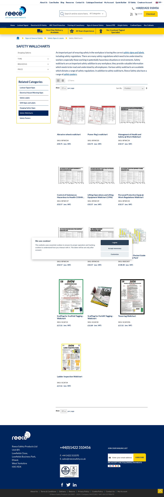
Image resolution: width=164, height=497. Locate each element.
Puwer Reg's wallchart (98, 134)
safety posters (70, 74)
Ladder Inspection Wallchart (69, 376)
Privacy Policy (83, 491)
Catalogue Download (94, 2)
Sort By (119, 88)
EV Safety (132, 2)
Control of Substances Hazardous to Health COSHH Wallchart (70, 196)
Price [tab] (20, 69)
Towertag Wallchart (127, 316)
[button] (159, 2)
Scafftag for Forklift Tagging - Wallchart (100, 317)
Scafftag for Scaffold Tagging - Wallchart (70, 317)
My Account (109, 2)
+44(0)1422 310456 (147, 7)
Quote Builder (121, 2)
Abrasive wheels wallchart (69, 134)
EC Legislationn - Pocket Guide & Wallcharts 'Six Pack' (131, 256)
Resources (70, 2)
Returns (72, 491)
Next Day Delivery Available (54, 31)
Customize (115, 254)
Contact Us (80, 2)
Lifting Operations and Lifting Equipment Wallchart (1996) (100, 196)
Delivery (62, 491)
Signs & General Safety (34, 38)
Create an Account (144, 2)
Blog (62, 2)
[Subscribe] (139, 457)
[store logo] (15, 12)
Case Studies (54, 2)
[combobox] (82, 14)
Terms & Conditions (48, 491)
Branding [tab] (22, 64)
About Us (43, 2)
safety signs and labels (134, 52)
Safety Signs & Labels (56, 38)
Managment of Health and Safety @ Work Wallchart (129, 135)
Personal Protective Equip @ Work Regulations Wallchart (131, 196)
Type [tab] (20, 59)
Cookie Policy (97, 491)
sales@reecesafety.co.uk (74, 458)
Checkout (150, 14)
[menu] (82, 25)
